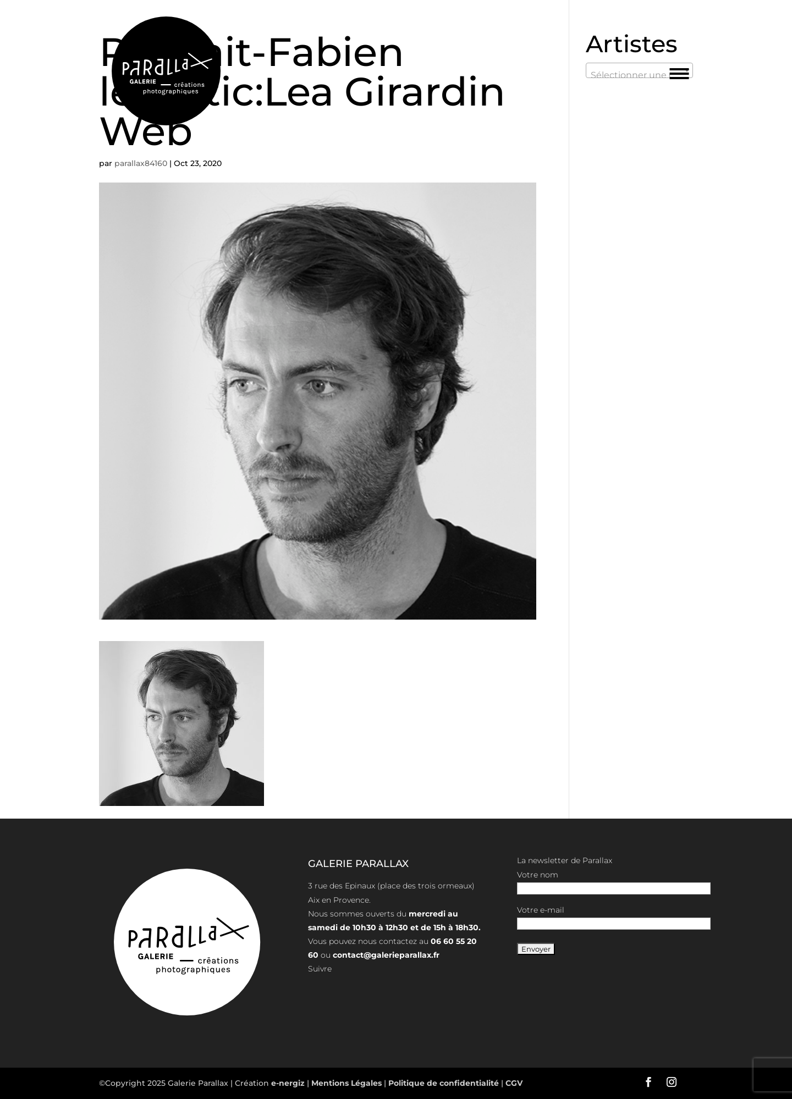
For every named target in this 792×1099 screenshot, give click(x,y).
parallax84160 (140, 163)
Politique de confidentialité (443, 1083)
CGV (512, 1083)
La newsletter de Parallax (564, 860)
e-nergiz (288, 1083)
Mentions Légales (347, 1083)
